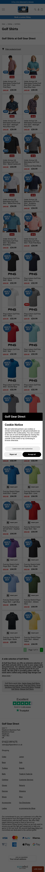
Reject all (13, 454)
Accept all (32, 454)
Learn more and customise (22, 449)
